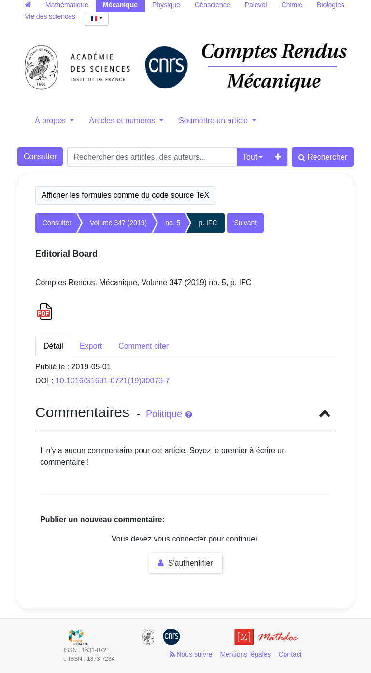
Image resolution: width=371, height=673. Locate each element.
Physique (166, 5)
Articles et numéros (123, 121)
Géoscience (212, 5)
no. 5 (172, 223)
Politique (169, 414)
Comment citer (143, 346)
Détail (53, 346)
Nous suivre (191, 654)
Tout (250, 157)
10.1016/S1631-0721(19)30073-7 (113, 381)
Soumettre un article (214, 121)
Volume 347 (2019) (118, 223)
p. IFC (208, 223)
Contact (289, 654)
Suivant (245, 223)
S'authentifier (185, 563)
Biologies (330, 5)
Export (91, 346)
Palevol (256, 5)
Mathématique (66, 5)
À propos (51, 121)
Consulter (40, 156)
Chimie (292, 5)
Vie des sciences (50, 16)
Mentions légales (245, 654)
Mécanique (120, 5)
